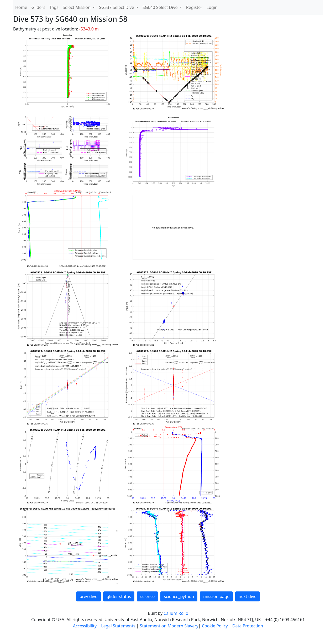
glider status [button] (119, 596)
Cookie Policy (215, 626)
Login (212, 7)
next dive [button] (247, 596)
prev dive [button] (88, 596)
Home (21, 7)
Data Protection (247, 626)
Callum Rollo (176, 613)
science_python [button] (179, 596)
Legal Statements (118, 626)
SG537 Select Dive (117, 7)
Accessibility (85, 626)
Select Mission (77, 7)
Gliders (38, 7)
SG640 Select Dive (161, 7)
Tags (54, 7)
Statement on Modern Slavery (169, 626)
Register (194, 7)
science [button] (147, 596)
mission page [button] (216, 596)
